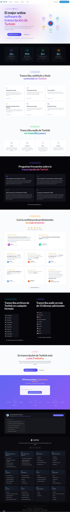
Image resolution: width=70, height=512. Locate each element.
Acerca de (54, 492)
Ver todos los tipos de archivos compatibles (15, 340)
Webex (54, 481)
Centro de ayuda (18, 416)
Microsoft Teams (55, 477)
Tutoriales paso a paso (25, 495)
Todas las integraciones (57, 483)
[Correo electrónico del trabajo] (35, 389)
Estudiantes (55, 464)
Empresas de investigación (41, 462)
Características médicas (26, 477)
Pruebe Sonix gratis (64, 1)
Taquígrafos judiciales (10, 479)
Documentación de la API (41, 477)
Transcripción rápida (9, 463)
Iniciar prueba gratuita (14, 34)
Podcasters (55, 460)
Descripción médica (25, 475)
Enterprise (39, 457)
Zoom (54, 475)
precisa (50, 443)
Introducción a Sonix (9, 495)
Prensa (54, 495)
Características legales (10, 477)
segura (35, 444)
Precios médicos (24, 483)
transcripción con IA (32, 443)
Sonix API (38, 475)
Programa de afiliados (41, 481)
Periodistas (55, 457)
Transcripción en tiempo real (11, 466)
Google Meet (55, 479)
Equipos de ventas (40, 464)
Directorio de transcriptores (11, 499)
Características (9, 458)
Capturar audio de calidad (26, 499)
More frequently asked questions (35, 204)
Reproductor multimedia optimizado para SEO (26, 461)
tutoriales (22, 416)
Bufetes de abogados (9, 481)
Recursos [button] (22, 1)
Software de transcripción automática (10, 461)
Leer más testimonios (35, 287)
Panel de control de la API (41, 479)
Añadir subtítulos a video (26, 463)
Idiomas (7, 492)
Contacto (54, 497)
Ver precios (27, 34)
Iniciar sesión (55, 1)
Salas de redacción (40, 460)
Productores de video (56, 462)
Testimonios (39, 495)
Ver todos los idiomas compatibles (45, 337)
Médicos (23, 479)
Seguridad (54, 499)
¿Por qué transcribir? (25, 497)
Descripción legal (9, 475)
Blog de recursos (9, 497)
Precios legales (8, 483)
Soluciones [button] (16, 1)
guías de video (27, 416)
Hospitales (24, 481)
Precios (27, 1)
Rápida (47, 443)
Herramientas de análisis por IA (27, 458)
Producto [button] (10, 1)
